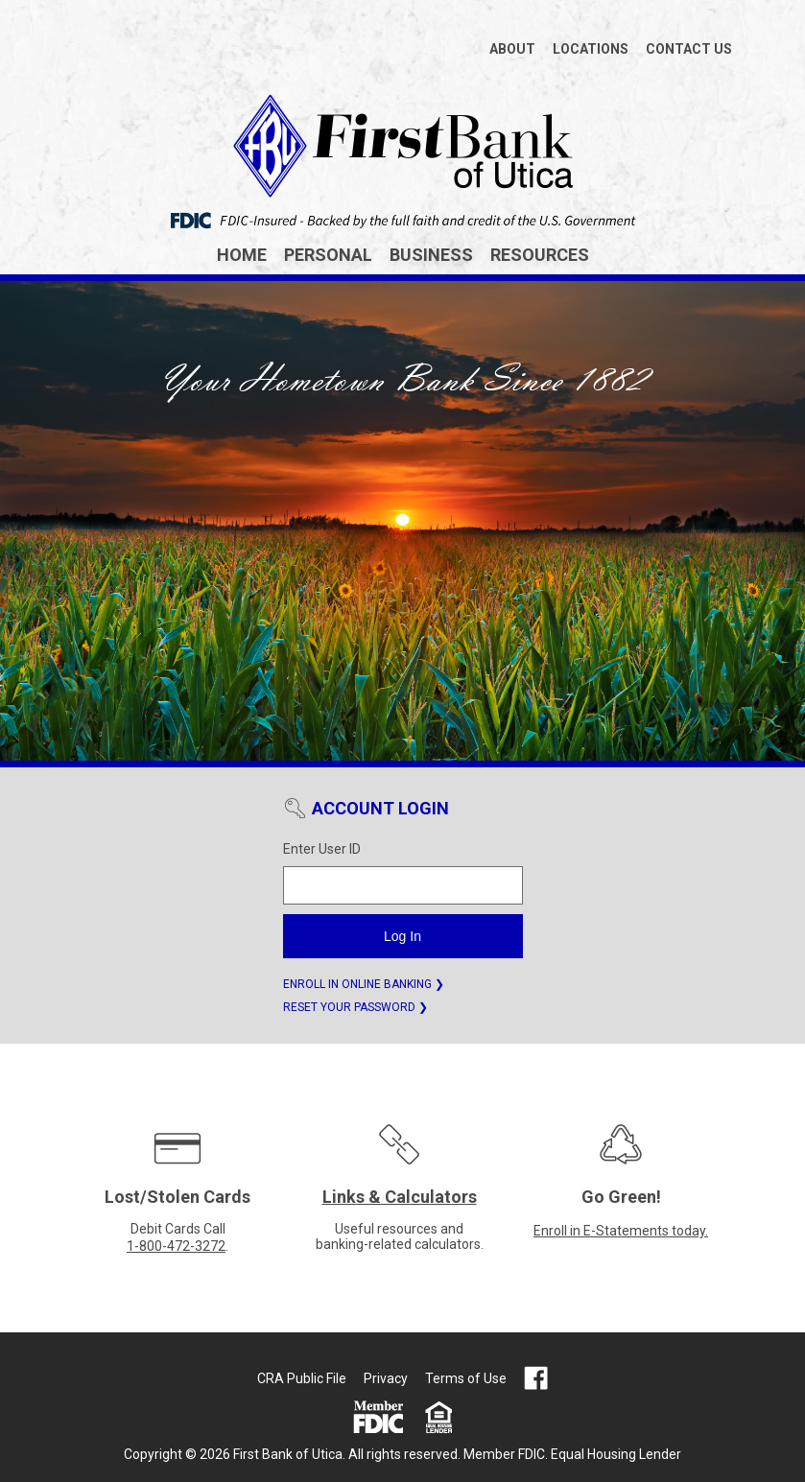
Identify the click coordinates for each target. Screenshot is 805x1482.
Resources (539, 255)
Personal (328, 255)
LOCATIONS (590, 49)
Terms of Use (466, 1378)
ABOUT (512, 49)
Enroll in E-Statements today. (620, 1230)
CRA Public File (301, 1378)
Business (431, 255)
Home (242, 255)
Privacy (386, 1378)
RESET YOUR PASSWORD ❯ (355, 1007)
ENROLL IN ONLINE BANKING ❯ (363, 984)
